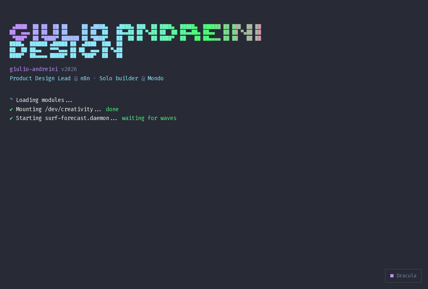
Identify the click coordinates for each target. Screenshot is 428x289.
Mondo (156, 78)
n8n (85, 78)
